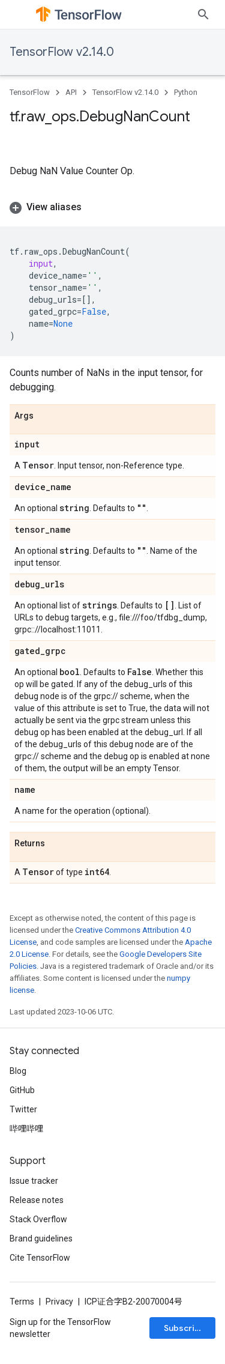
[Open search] (203, 14)
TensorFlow (30, 92)
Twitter (23, 1109)
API (71, 92)
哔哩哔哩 (26, 1128)
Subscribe (184, 1328)
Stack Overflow (38, 1219)
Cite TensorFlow (40, 1257)
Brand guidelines (41, 1238)
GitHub (22, 1090)
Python (185, 92)
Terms (22, 1301)
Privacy (59, 1301)
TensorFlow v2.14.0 (62, 51)
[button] (112, 207)
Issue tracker (34, 1181)
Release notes (37, 1200)
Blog (18, 1071)
